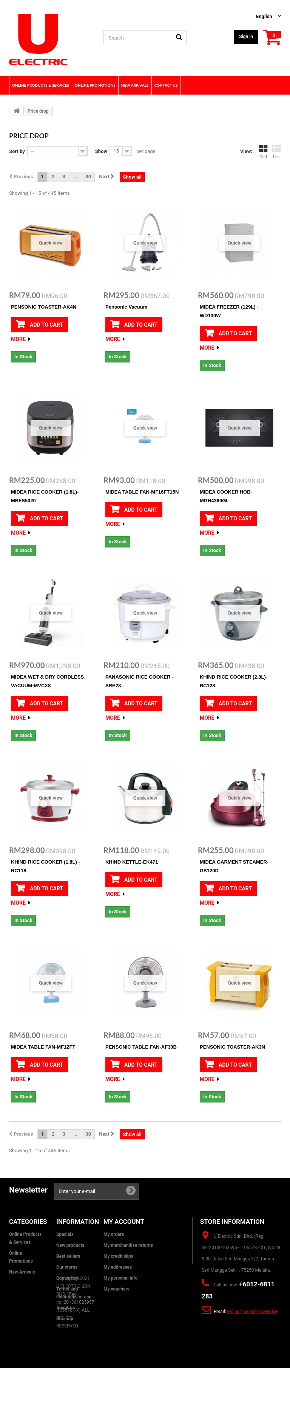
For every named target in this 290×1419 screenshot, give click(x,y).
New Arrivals (22, 1272)
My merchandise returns (128, 1245)
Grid (263, 152)
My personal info (120, 1278)
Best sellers (68, 1256)
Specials (65, 1234)
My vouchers (116, 1289)
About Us (65, 1307)
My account (123, 1221)
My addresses (117, 1267)
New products (70, 1245)
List (276, 152)
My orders (113, 1234)
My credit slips (118, 1256)
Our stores (66, 1267)
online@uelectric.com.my (252, 1311)
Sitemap (64, 1318)
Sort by (17, 151)
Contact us (67, 1278)
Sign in (246, 36)
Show (101, 151)
